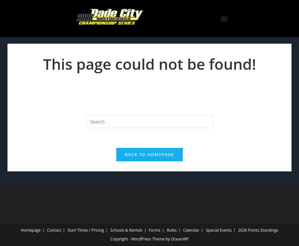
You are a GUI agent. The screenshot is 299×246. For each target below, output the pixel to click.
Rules (172, 230)
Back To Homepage (149, 154)
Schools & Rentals (126, 230)
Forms (154, 230)
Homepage (31, 230)
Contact (54, 230)
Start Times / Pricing (85, 230)
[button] (224, 18)
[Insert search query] (149, 121)
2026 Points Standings (258, 230)
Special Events (219, 230)
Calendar (191, 230)
